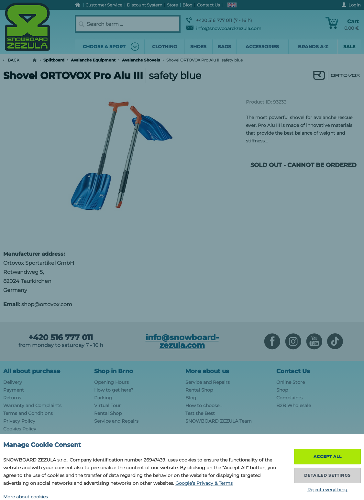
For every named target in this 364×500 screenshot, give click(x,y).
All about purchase (31, 371)
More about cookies (25, 497)
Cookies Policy (19, 429)
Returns (12, 398)
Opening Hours (111, 382)
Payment (13, 390)
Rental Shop (108, 413)
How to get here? (113, 390)
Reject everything (327, 490)
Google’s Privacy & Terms (204, 483)
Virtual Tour (107, 405)
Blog (190, 398)
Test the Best (200, 413)
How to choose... (203, 405)
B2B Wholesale (293, 405)
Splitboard (53, 60)
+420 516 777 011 (60, 337)
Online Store (290, 382)
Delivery (12, 382)
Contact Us (293, 371)
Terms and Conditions (28, 413)
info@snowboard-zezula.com (223, 28)
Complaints (289, 398)
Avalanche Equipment (93, 60)
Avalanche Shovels (141, 60)
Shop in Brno (113, 371)
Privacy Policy (19, 421)
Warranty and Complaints (32, 405)
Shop (282, 390)
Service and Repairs (116, 421)
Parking (103, 398)
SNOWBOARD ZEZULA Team (218, 421)
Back (11, 60)
